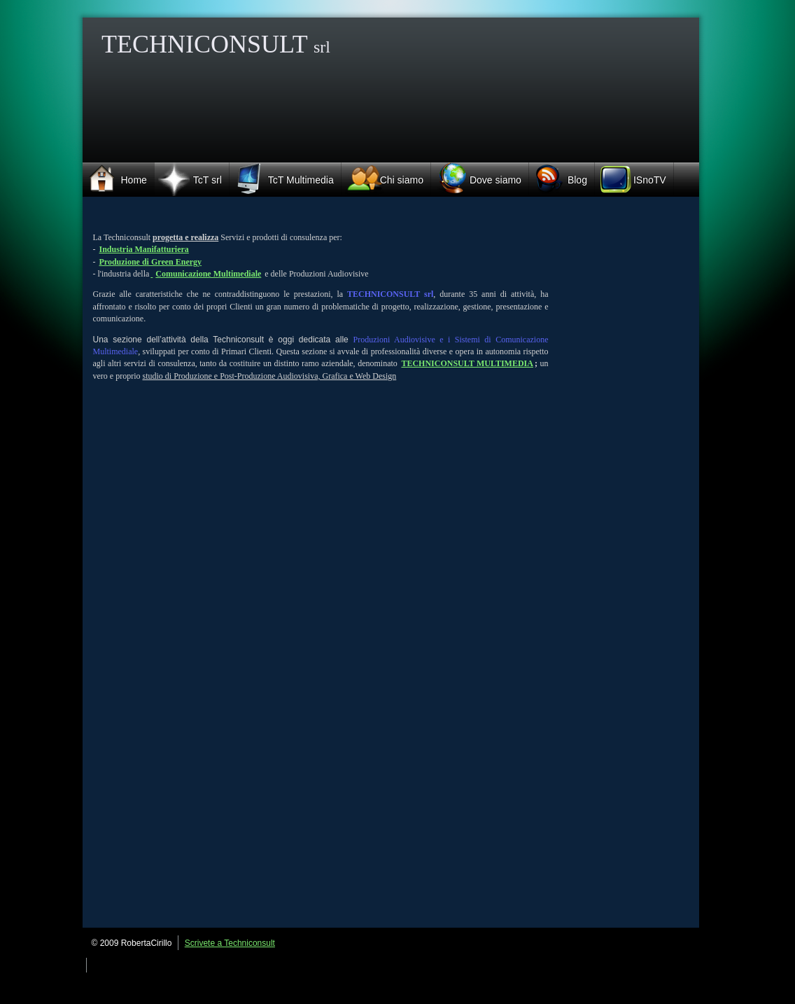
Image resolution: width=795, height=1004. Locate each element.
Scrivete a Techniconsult (230, 943)
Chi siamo (382, 179)
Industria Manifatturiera (144, 249)
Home (115, 178)
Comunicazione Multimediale (208, 274)
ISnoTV (630, 179)
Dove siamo (476, 178)
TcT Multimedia (282, 178)
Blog (558, 179)
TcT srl (188, 179)
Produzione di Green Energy (150, 262)
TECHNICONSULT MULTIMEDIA (467, 363)
